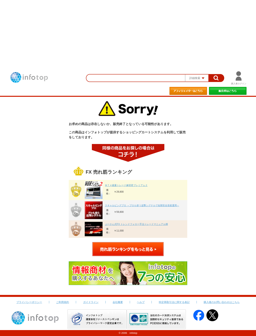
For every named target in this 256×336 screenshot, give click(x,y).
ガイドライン (91, 302)
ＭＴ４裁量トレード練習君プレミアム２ (126, 185)
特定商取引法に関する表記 (174, 302)
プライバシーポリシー (29, 302)
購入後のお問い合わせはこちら (222, 302)
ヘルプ (141, 302)
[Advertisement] (128, 29)
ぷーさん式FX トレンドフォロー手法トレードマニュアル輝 (136, 224)
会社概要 (118, 302)
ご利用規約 (62, 302)
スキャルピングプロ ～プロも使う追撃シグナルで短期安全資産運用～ (142, 205)
